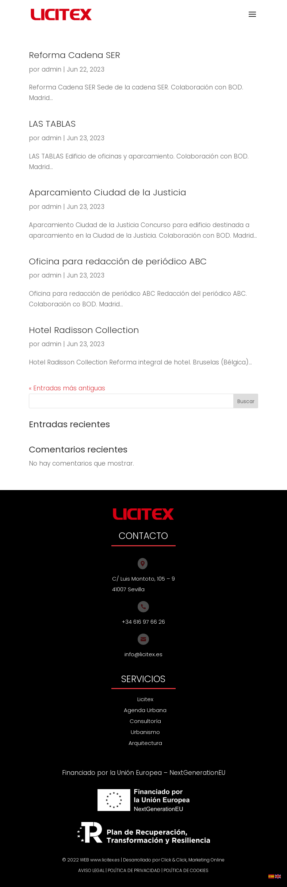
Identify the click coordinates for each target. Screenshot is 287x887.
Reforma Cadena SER (74, 55)
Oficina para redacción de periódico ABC (118, 261)
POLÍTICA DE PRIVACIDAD (134, 870)
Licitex (145, 699)
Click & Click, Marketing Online (193, 860)
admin (51, 69)
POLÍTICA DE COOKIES (186, 870)
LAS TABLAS (52, 124)
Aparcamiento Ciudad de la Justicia (107, 192)
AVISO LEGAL (91, 870)
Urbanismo (145, 732)
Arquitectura (145, 743)
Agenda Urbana (145, 710)
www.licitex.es (105, 860)
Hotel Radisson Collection (84, 330)
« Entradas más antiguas (67, 388)
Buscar (246, 401)
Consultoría (145, 721)
